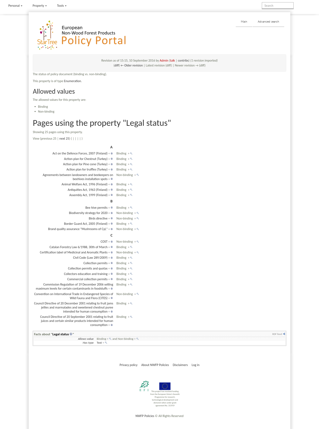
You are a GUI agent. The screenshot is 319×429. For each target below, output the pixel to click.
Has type (88, 342)
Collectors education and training (85, 274)
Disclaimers (180, 365)
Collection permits (95, 263)
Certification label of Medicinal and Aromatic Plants (74, 252)
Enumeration (72, 81)
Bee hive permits (96, 208)
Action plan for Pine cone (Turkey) (85, 164)
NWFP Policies (144, 416)
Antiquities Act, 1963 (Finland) (88, 190)
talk (172, 60)
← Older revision (132, 65)
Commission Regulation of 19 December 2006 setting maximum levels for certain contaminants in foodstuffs (74, 286)
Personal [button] (15, 6)
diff (117, 65)
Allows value (86, 339)
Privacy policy (129, 365)
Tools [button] (62, 6)
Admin (164, 60)
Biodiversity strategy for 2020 (88, 213)
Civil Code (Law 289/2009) (90, 258)
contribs (183, 60)
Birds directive (98, 218)
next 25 (64, 138)
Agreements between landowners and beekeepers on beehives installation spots (78, 177)
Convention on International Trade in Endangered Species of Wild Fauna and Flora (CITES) (73, 296)
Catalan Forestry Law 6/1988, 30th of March (78, 247)
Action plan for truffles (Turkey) (87, 169)
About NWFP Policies (155, 365)
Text (99, 342)
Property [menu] (40, 6)
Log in (195, 365)
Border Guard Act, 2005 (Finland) (86, 224)
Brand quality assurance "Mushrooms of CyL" (77, 229)
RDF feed (277, 334)
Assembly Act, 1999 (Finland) (88, 195)
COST (104, 241)
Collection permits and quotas (87, 268)
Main (244, 21)
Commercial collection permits (87, 279)
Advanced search (268, 21)
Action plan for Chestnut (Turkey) (86, 159)
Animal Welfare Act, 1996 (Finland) (85, 184)
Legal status (60, 334)
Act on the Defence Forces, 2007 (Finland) (80, 153)
